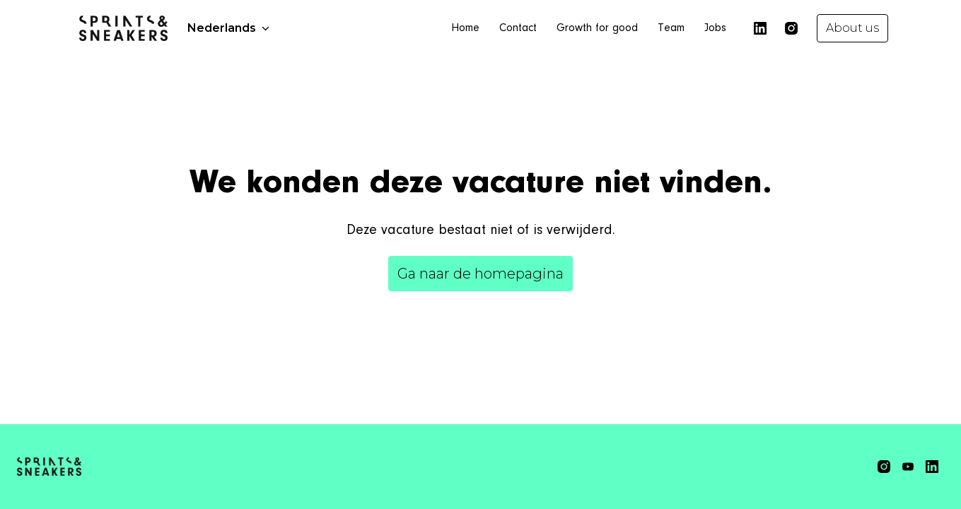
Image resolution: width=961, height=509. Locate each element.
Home (465, 28)
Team (671, 28)
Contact (518, 28)
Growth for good (597, 28)
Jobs (715, 28)
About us (852, 28)
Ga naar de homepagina (480, 273)
